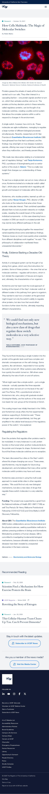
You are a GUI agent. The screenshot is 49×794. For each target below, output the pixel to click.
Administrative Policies (9, 726)
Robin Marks (8, 34)
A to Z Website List (8, 720)
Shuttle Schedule (8, 764)
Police (4, 761)
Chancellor (5, 742)
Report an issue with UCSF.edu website (15, 785)
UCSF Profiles (6, 767)
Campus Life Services (9, 733)
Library (4, 751)
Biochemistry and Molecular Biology (27, 557)
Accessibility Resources (10, 723)
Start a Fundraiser (8, 709)
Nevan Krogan (19, 200)
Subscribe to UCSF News (27, 643)
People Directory (7, 758)
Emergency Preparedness (11, 745)
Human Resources (8, 748)
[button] (41, 5)
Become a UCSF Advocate (11, 703)
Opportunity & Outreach (10, 754)
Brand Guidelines (8, 729)
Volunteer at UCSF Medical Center (13, 706)
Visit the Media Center (26, 664)
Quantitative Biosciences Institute (26, 137)
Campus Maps (7, 736)
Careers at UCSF (8, 739)
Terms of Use (6, 782)
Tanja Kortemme (35, 160)
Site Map (5, 779)
